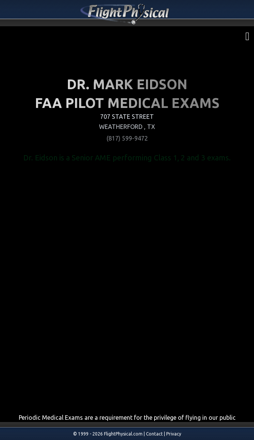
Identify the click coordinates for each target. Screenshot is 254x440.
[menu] (247, 35)
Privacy (173, 433)
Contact (154, 433)
